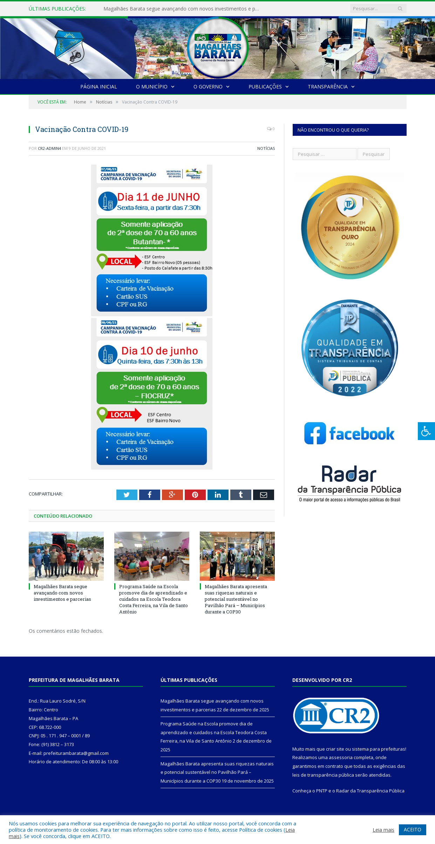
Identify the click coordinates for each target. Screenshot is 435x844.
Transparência (328, 86)
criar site (335, 749)
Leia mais (383, 829)
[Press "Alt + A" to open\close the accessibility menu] (426, 431)
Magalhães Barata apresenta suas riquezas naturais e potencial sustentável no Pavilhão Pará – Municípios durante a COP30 (236, 599)
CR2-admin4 (49, 148)
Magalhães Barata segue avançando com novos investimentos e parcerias (184, 9)
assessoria (341, 757)
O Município (152, 86)
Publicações (265, 86)
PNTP (321, 790)
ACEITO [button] (412, 829)
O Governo (208, 86)
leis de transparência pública (323, 775)
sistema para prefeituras (378, 749)
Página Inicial (98, 86)
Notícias (266, 148)
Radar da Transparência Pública (370, 790)
